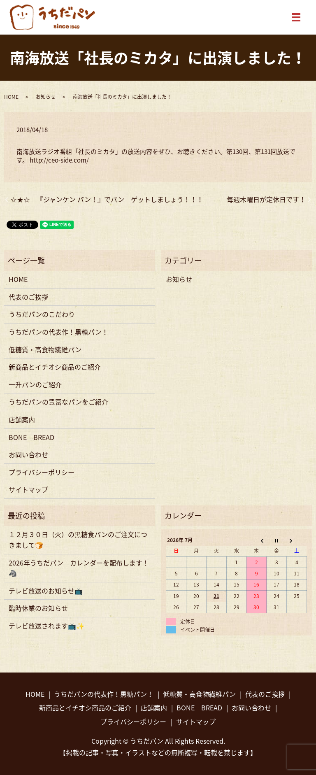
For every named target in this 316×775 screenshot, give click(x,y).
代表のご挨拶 (28, 297)
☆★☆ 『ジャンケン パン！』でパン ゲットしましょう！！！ (106, 199)
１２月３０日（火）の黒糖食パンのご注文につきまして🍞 (78, 539)
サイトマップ (28, 489)
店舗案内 (22, 419)
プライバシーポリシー (41, 472)
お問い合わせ (28, 454)
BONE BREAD (31, 437)
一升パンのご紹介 (35, 384)
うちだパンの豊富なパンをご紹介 (58, 402)
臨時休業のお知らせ (38, 608)
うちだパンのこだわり (42, 314)
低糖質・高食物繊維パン (45, 349)
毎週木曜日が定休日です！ (266, 199)
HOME (11, 96)
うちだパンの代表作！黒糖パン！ (58, 332)
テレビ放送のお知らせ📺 (46, 591)
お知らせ (46, 96)
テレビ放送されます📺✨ (46, 626)
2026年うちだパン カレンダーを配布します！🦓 (79, 568)
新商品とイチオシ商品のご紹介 (55, 367)
